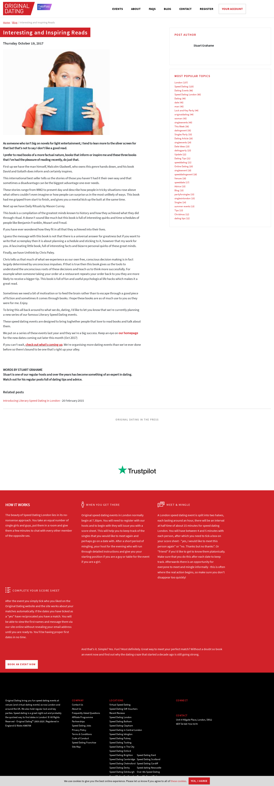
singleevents (180, 142)
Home (6, 22)
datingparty (180, 150)
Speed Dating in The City (121, 746)
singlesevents (181, 122)
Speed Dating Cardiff (147, 763)
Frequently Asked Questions (86, 713)
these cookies (178, 781)
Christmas (179, 214)
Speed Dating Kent (146, 755)
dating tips (179, 218)
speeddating (180, 162)
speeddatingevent (183, 174)
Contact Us (77, 704)
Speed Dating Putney (120, 738)
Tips (176, 210)
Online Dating (181, 166)
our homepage (128, 333)
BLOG (167, 9)
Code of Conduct (80, 738)
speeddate (179, 182)
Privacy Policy (79, 730)
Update (178, 154)
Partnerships (78, 721)
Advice (177, 186)
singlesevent (180, 170)
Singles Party (181, 134)
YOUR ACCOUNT (232, 9)
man (176, 106)
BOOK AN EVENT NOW (22, 664)
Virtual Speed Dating (120, 704)
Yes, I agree (199, 781)
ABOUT (136, 9)
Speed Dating (181, 86)
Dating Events (181, 90)
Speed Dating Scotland (148, 759)
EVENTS (117, 9)
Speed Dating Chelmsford (122, 763)
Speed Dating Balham (120, 721)
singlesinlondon (182, 198)
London (178, 82)
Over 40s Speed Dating (148, 771)
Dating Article (181, 138)
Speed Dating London (185, 94)
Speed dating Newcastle (149, 767)
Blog (14, 22)
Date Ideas (179, 146)
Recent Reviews (117, 713)
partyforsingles (182, 194)
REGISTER (206, 9)
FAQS (152, 9)
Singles (178, 202)
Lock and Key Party (184, 110)
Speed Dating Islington (120, 734)
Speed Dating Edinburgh (122, 771)
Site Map (76, 746)
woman (178, 118)
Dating (177, 98)
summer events (182, 206)
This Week (179, 126)
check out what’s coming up (43, 344)
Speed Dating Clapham (121, 725)
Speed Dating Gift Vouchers (123, 708)
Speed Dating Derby (119, 767)
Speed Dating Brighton (121, 755)
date (176, 102)
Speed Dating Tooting (120, 742)
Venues (178, 178)
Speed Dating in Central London (125, 730)
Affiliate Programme (82, 717)
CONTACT (185, 9)
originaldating (181, 114)
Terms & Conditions (82, 734)
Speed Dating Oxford (120, 751)
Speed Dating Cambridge (122, 759)
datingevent (180, 130)
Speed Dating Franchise (84, 742)
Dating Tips (180, 158)
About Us (76, 708)
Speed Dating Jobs (81, 725)
